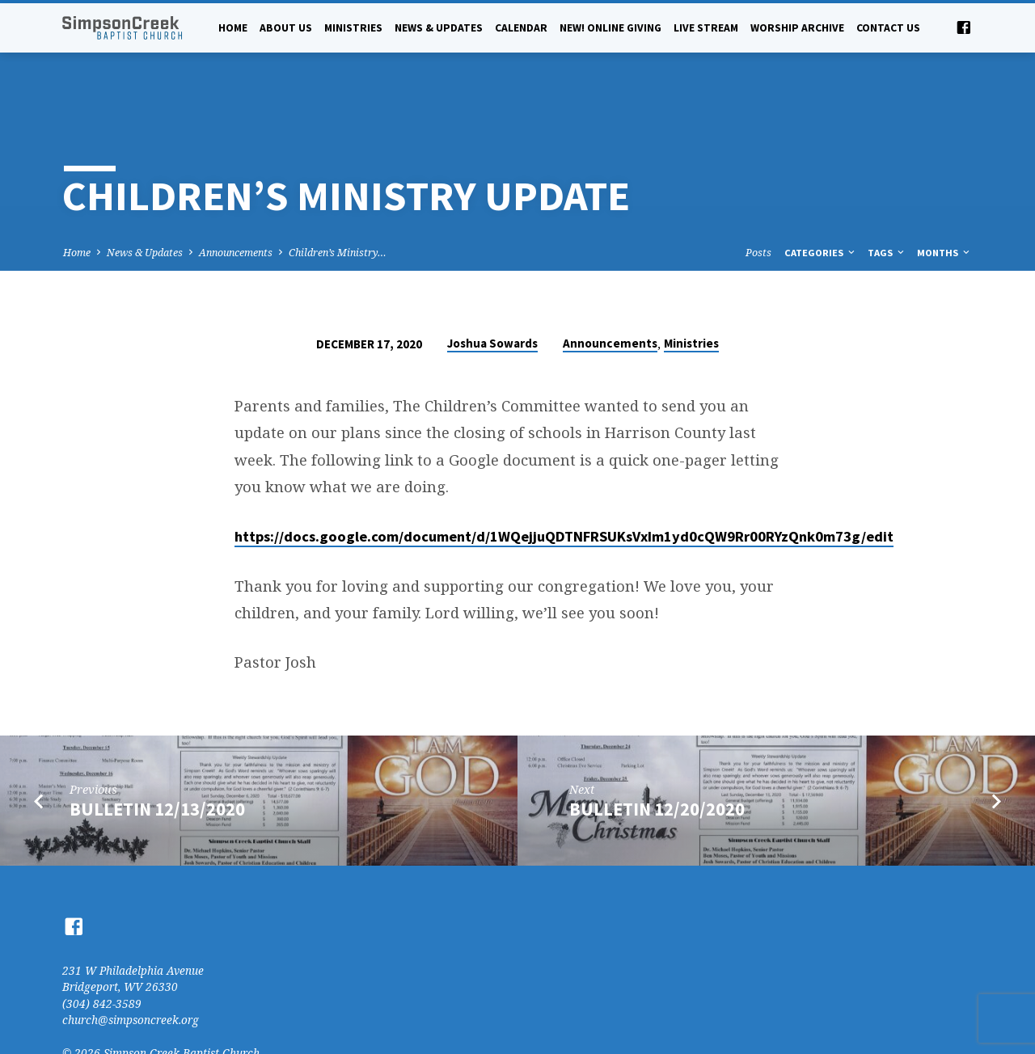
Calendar (521, 28)
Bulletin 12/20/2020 (657, 757)
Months (944, 201)
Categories (820, 201)
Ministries (353, 28)
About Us (286, 28)
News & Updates (439, 28)
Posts (758, 201)
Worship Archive (797, 28)
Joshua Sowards (492, 291)
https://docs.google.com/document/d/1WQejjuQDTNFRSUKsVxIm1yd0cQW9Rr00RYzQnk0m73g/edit (563, 484)
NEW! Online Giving (610, 28)
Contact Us (888, 28)
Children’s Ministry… (338, 201)
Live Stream (706, 28)
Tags (887, 201)
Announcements (235, 201)
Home (232, 28)
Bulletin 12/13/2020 (157, 757)
